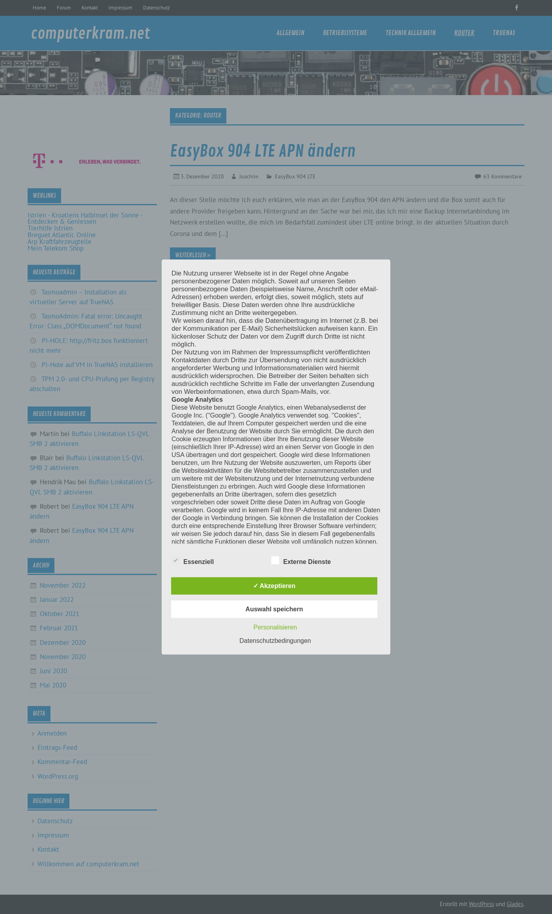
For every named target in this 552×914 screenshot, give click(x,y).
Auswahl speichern (274, 608)
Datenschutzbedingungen (275, 640)
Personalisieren (275, 627)
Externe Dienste (301, 560)
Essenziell (193, 560)
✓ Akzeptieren (274, 585)
